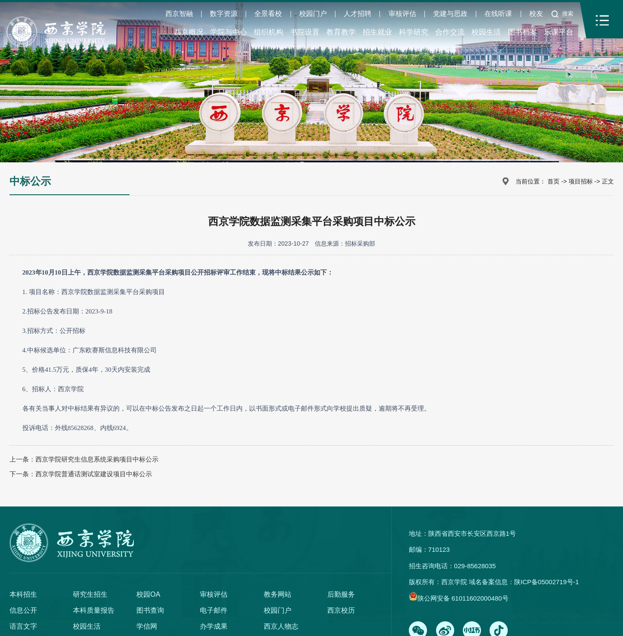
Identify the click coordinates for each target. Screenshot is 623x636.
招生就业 (377, 32)
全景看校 (268, 13)
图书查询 (150, 610)
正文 (608, 181)
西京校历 (341, 610)
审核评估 (402, 13)
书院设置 (304, 32)
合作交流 (450, 32)
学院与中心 (228, 32)
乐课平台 (558, 32)
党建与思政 (450, 13)
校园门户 (313, 13)
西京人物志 (281, 626)
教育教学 (341, 32)
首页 (553, 181)
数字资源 (223, 13)
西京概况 (188, 32)
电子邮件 (214, 610)
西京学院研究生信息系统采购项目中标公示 (96, 459)
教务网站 (277, 594)
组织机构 (268, 32)
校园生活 (486, 32)
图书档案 (522, 32)
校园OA (148, 594)
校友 (536, 13)
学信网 (146, 626)
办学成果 (214, 626)
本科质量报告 (93, 610)
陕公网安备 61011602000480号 (463, 598)
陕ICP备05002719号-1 (546, 581)
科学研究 (413, 32)
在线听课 (498, 13)
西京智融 (179, 13)
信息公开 (23, 610)
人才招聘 (357, 13)
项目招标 (581, 181)
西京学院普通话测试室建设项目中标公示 (93, 474)
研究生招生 (90, 594)
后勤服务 (341, 594)
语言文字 (23, 626)
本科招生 (23, 594)
